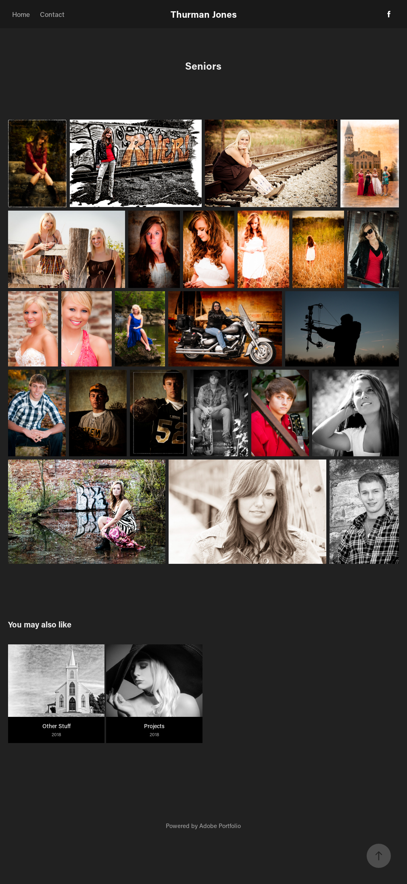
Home (21, 14)
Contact (52, 14)
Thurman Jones (204, 14)
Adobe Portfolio (220, 826)
